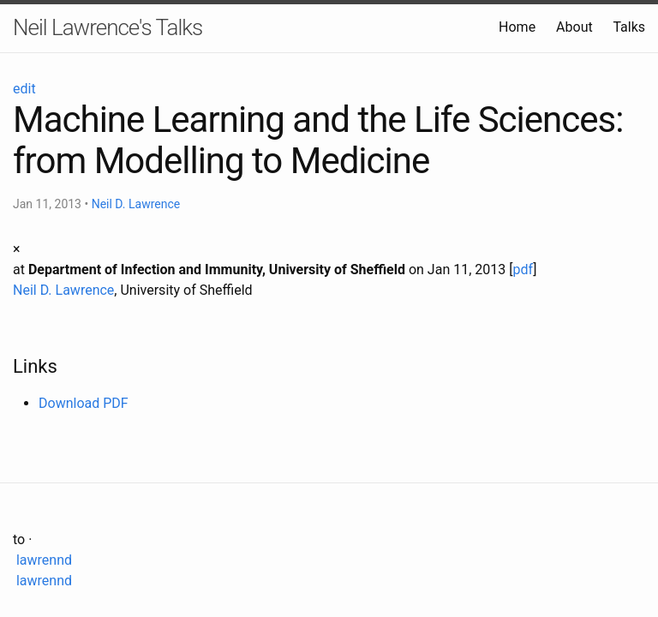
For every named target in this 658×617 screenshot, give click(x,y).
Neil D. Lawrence (136, 204)
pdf (522, 269)
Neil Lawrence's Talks (107, 27)
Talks (629, 27)
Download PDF (84, 403)
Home (517, 27)
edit (24, 89)
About (574, 27)
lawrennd (42, 560)
